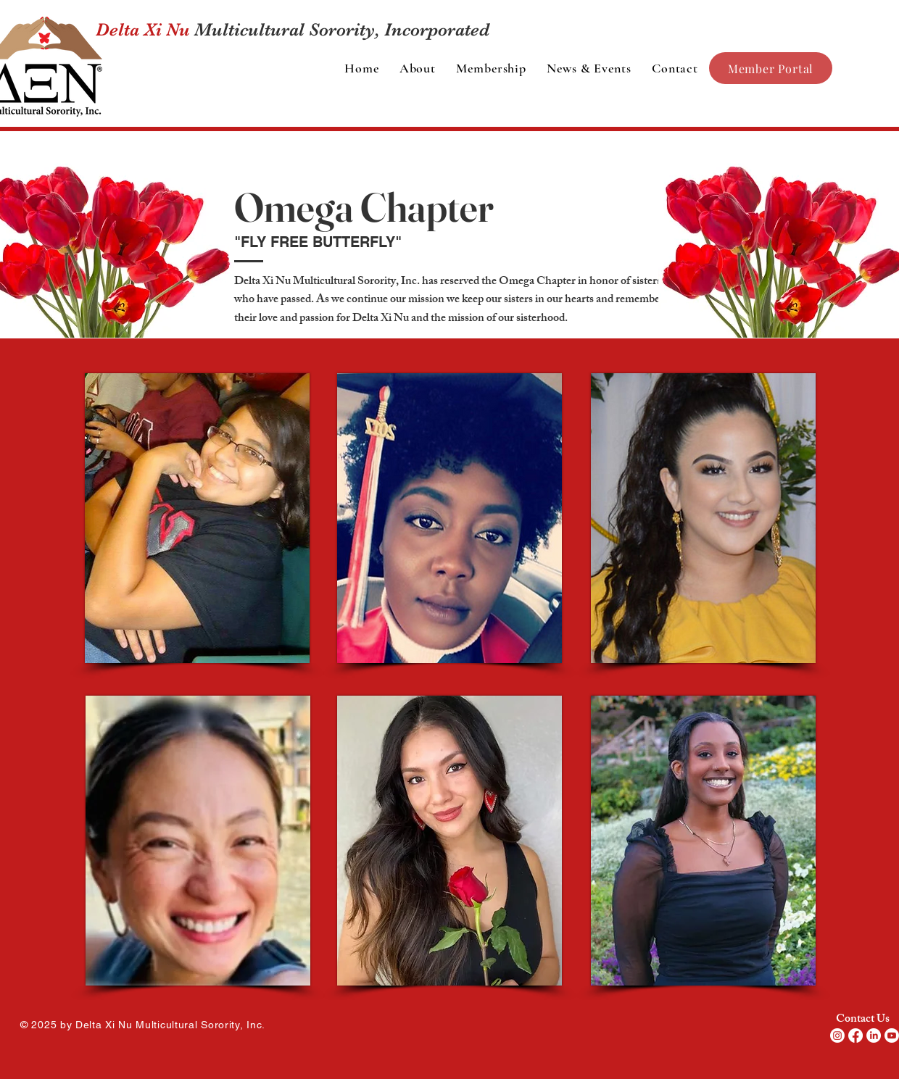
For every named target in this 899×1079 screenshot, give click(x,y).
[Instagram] (837, 1035)
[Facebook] (855, 1035)
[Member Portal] (770, 68)
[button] (418, 68)
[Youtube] (891, 1035)
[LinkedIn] (873, 1035)
